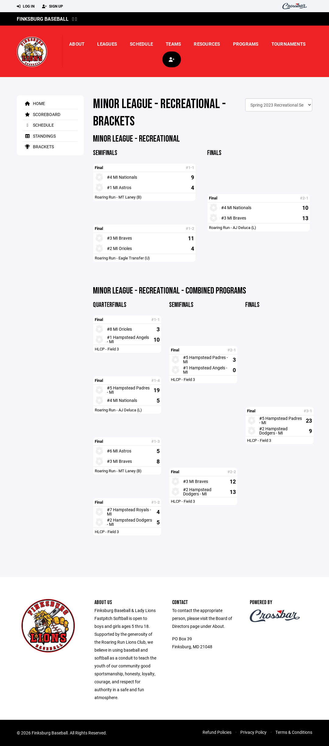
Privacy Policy (253, 732)
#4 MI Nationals (122, 177)
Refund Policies (217, 732)
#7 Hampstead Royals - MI (129, 512)
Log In (25, 6)
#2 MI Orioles (119, 248)
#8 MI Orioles (119, 329)
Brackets (38, 147)
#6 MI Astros (119, 451)
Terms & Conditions (293, 732)
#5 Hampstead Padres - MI (128, 390)
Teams (173, 44)
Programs (246, 44)
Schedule (141, 44)
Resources (207, 44)
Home (34, 103)
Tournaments (288, 44)
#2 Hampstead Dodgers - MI (129, 522)
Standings (39, 136)
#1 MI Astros (119, 187)
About (76, 44)
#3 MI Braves (119, 238)
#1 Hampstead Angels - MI (128, 339)
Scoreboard (41, 114)
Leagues (107, 44)
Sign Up (52, 6)
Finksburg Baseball (43, 19)
